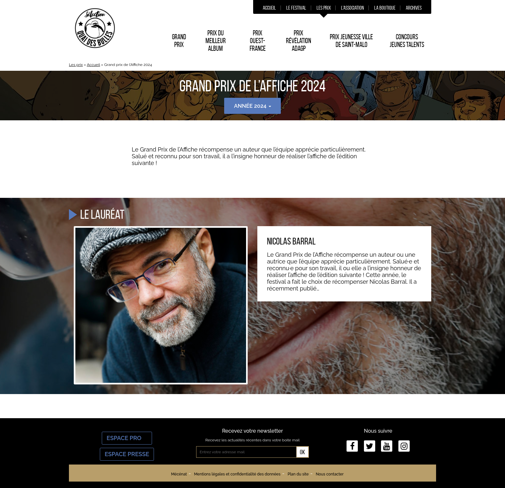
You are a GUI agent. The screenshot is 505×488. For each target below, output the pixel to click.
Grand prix (179, 40)
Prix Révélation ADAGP (298, 40)
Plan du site (298, 474)
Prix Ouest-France (258, 40)
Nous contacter (329, 474)
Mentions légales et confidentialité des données (237, 474)
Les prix (324, 8)
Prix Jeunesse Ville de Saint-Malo (351, 40)
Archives (414, 8)
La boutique (384, 8)
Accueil (269, 8)
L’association (352, 8)
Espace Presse (127, 454)
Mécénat (179, 474)
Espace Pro (127, 438)
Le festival (296, 8)
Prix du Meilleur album (215, 40)
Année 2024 (252, 106)
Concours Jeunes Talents (407, 40)
